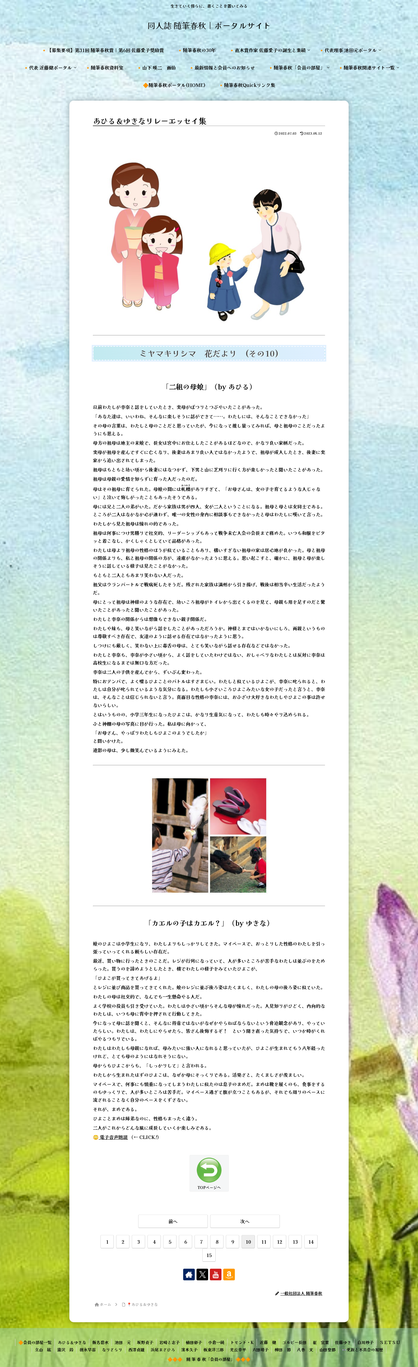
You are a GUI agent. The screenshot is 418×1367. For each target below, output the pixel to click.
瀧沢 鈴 (65, 1349)
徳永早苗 (88, 1349)
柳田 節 (283, 1349)
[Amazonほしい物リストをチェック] (229, 1274)
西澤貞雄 (136, 1349)
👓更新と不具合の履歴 (362, 1349)
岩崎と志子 (169, 1342)
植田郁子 (194, 1342)
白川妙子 (365, 1342)
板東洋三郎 (213, 1349)
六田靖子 (260, 1349)
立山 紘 (43, 1349)
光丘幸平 (238, 1349)
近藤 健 (268, 1342)
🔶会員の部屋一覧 (35, 1342)
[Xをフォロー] (202, 1274)
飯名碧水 (100, 1342)
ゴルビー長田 (294, 1342)
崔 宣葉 (321, 1342)
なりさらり (112, 1349)
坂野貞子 (145, 1342)
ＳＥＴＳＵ (390, 1342)
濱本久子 (189, 1349)
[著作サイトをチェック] (189, 1274)
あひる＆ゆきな (72, 1342)
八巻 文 (305, 1349)
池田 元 (123, 1342)
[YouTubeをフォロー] (215, 1274)
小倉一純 (216, 1342)
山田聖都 (327, 1349)
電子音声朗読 (113, 1136)
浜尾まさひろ (163, 1349)
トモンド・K (242, 1342)
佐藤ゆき (343, 1342)
